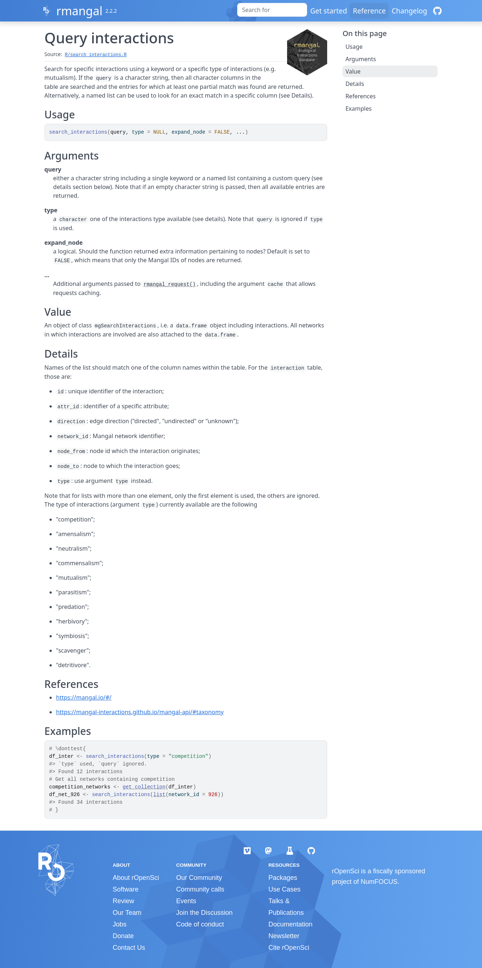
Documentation (291, 924)
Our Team (127, 912)
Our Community (199, 877)
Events (186, 901)
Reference (369, 11)
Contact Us (129, 947)
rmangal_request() (170, 284)
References (360, 96)
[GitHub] (437, 11)
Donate (123, 936)
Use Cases (285, 889)
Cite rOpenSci (289, 947)
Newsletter (284, 936)
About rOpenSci (136, 877)
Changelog (409, 11)
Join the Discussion (204, 912)
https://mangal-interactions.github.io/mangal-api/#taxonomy (140, 712)
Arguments (360, 59)
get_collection (143, 787)
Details (354, 84)
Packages (283, 877)
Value (352, 71)
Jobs (119, 924)
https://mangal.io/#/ (83, 697)
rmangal (79, 10)
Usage (354, 47)
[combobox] (272, 10)
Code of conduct (200, 924)
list (159, 795)
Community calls (200, 889)
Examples (358, 109)
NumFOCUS (379, 881)
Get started (328, 11)
